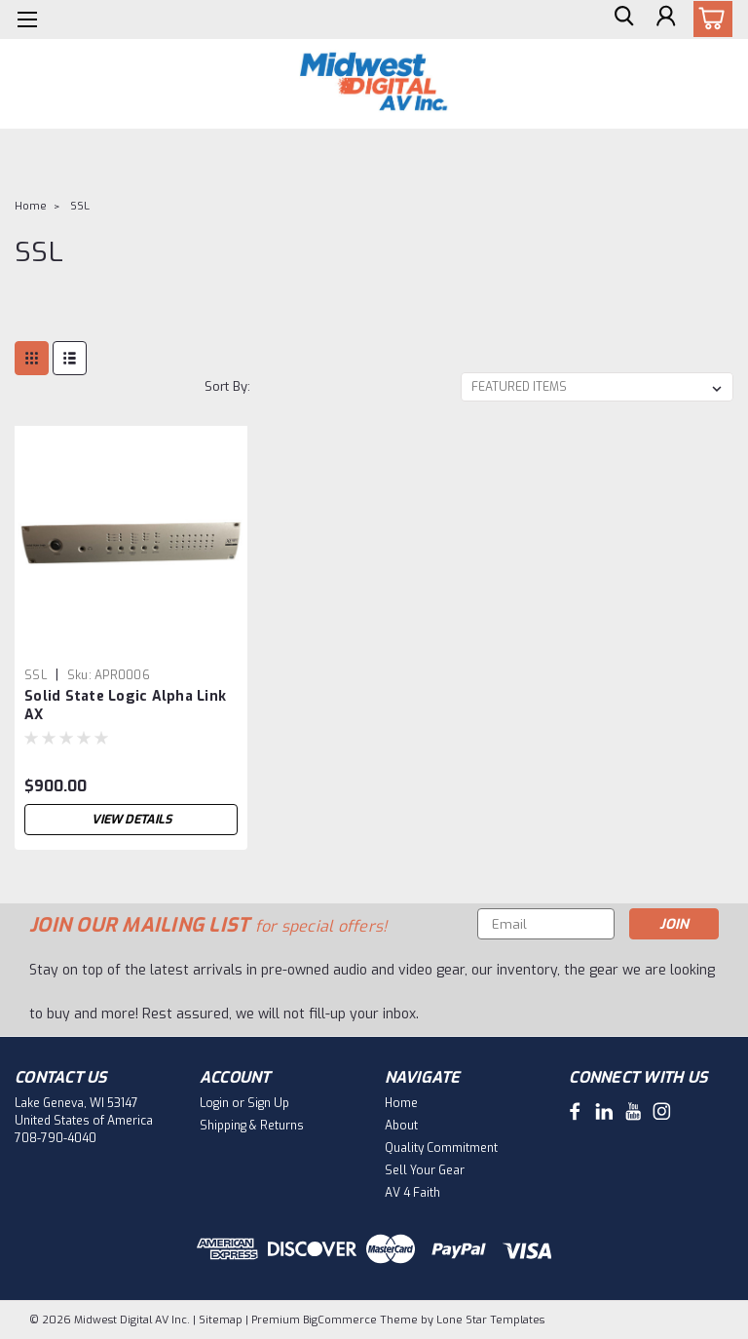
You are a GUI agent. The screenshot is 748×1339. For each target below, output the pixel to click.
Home (31, 206)
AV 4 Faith (412, 1193)
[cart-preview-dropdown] (708, 19)
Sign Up (268, 1103)
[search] (620, 20)
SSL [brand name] (35, 675)
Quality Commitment (441, 1148)
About (401, 1125)
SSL (80, 206)
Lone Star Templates (490, 1320)
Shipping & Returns (252, 1125)
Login (214, 1103)
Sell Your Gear (425, 1170)
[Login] (664, 20)
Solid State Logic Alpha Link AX (125, 705)
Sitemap (221, 1320)
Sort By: (227, 386)
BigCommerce (340, 1320)
